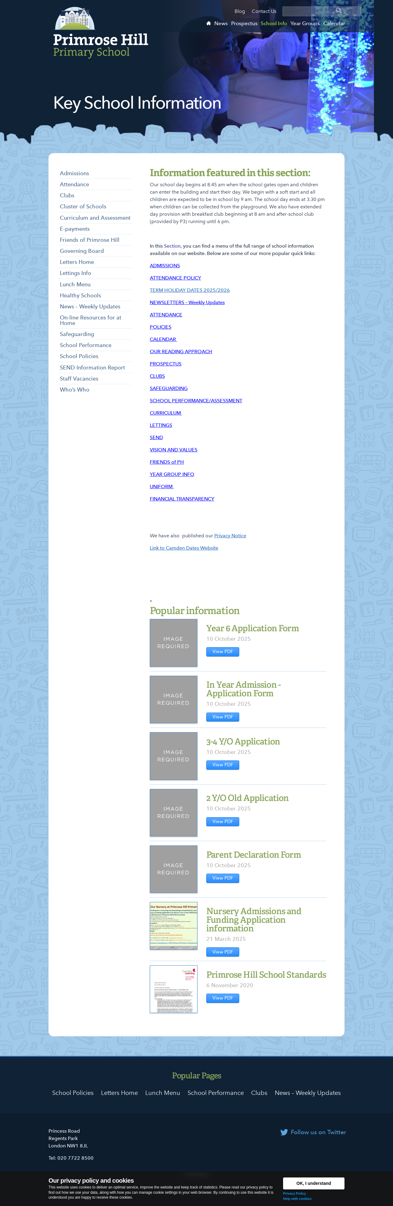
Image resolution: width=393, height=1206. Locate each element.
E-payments (75, 229)
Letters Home (77, 262)
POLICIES (160, 327)
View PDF (222, 651)
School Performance (85, 345)
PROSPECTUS (165, 364)
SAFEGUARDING (169, 388)
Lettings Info (75, 273)
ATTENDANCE (166, 315)
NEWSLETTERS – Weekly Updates (187, 302)
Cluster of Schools (83, 206)
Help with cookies (297, 1198)
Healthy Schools (80, 295)
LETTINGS (161, 425)
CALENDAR (163, 339)
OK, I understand (314, 1183)
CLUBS (157, 376)
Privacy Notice (230, 536)
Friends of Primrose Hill (89, 240)
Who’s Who (74, 389)
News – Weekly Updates (90, 306)
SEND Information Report (92, 367)
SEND (156, 437)
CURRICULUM (166, 413)
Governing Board (82, 251)
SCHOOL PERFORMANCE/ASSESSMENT (196, 401)
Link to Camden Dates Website (184, 548)
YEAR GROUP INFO (172, 474)
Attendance (74, 184)
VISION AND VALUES (173, 450)
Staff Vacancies (79, 378)
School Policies (79, 356)
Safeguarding (77, 334)
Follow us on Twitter (318, 1132)
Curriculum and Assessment (95, 218)
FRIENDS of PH (167, 462)
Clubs (67, 195)
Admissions (74, 173)
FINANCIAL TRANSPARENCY (182, 499)
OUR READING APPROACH (181, 351)
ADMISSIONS (165, 266)
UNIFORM (162, 486)
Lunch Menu (75, 284)
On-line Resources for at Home (90, 320)
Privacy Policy (294, 1193)
